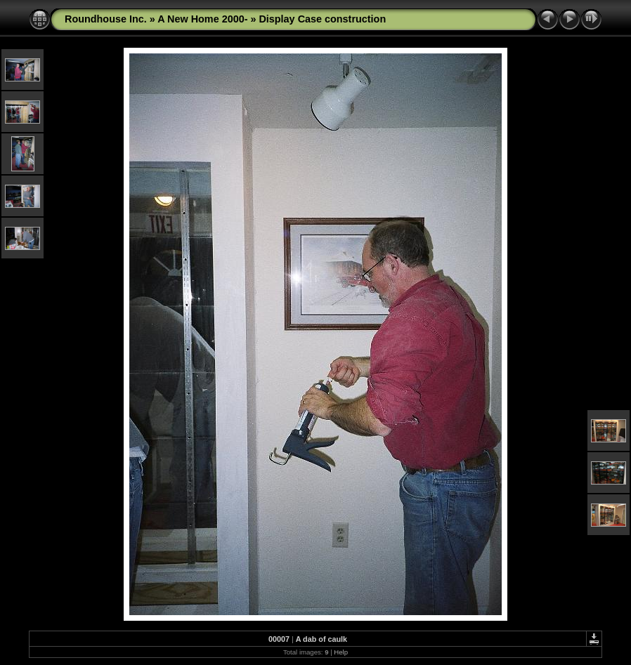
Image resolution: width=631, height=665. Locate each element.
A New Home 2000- (202, 19)
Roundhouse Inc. (106, 19)
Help (341, 652)
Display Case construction (322, 19)
